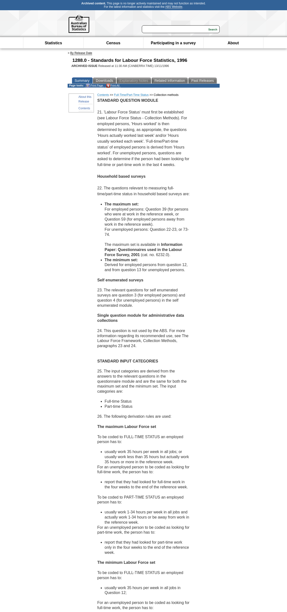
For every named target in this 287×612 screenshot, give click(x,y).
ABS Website (173, 7)
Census (113, 43)
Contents (84, 108)
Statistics (53, 43)
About (233, 43)
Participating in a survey (173, 43)
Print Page (94, 85)
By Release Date (81, 53)
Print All (112, 85)
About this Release (85, 99)
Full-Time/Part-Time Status (131, 95)
